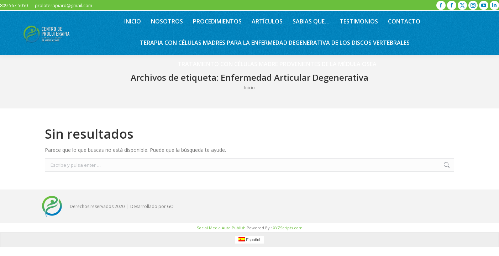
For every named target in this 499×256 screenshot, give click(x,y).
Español (249, 239)
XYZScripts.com (288, 227)
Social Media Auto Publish (221, 227)
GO (170, 206)
